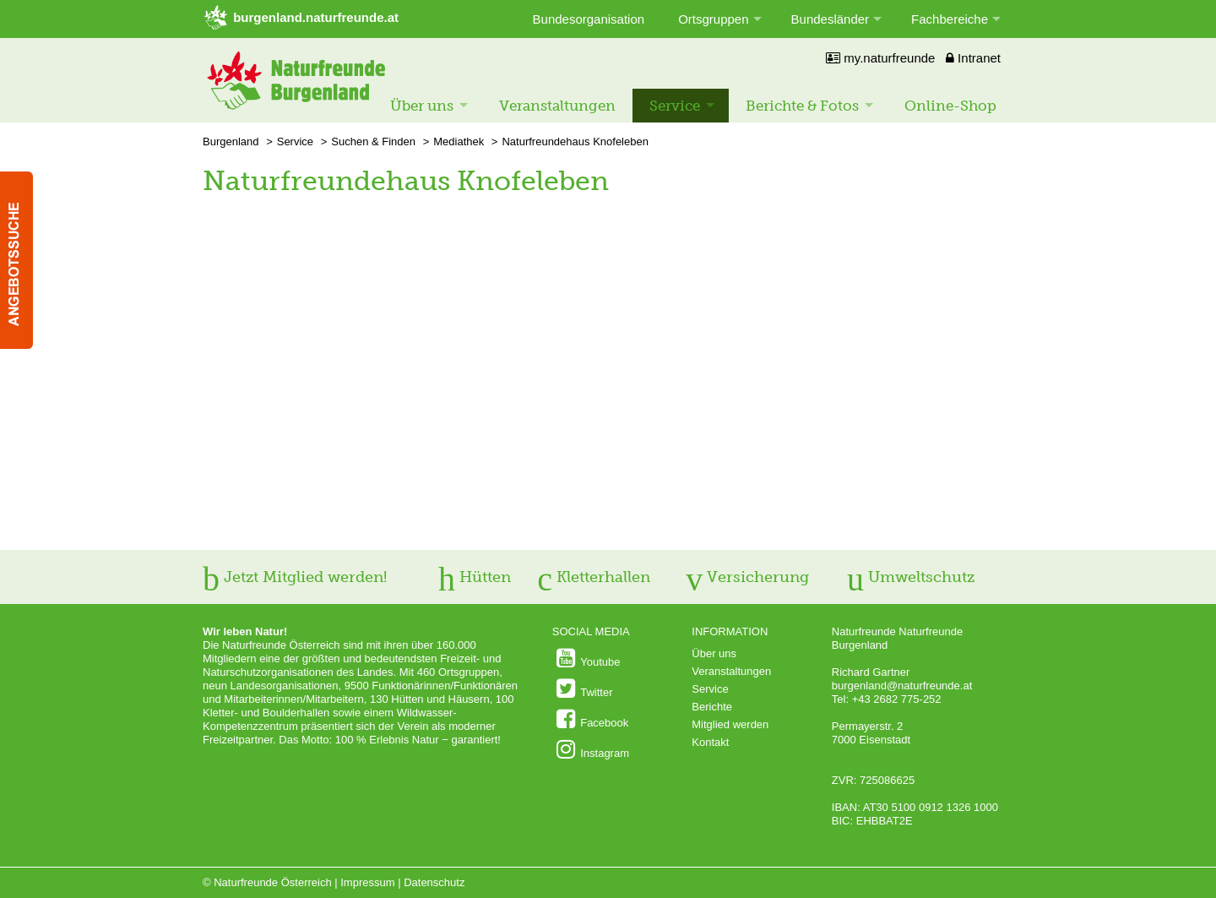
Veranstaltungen (557, 105)
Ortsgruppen (713, 19)
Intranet (973, 58)
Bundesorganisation (589, 19)
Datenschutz (434, 882)
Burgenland (231, 141)
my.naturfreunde (880, 58)
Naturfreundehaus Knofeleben (575, 141)
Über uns (421, 105)
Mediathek (458, 141)
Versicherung (747, 577)
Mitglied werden (730, 724)
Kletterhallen (593, 577)
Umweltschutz (910, 577)
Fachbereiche (949, 19)
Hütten (474, 577)
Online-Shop (950, 105)
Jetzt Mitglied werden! (295, 577)
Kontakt (710, 742)
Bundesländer (830, 19)
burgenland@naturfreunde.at (902, 685)
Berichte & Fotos (802, 105)
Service (674, 105)
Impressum (367, 882)
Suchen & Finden (373, 141)
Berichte (712, 706)
